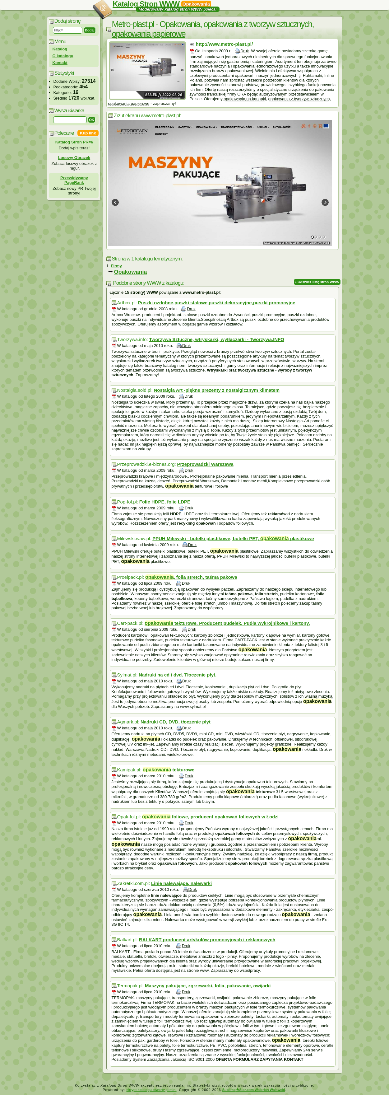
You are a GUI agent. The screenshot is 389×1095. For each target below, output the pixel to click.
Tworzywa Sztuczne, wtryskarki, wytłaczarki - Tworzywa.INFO (216, 339)
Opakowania (130, 272)
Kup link (88, 133)
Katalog (60, 49)
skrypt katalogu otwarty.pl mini (151, 1090)
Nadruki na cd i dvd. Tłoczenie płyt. (177, 674)
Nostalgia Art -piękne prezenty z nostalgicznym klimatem (217, 390)
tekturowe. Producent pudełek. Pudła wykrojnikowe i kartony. (227, 623)
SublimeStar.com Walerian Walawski (253, 1090)
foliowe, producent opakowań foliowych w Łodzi (210, 816)
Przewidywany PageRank (74, 180)
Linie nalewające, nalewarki (181, 883)
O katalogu (63, 56)
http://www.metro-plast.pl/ (224, 44)
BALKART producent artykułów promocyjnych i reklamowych (207, 939)
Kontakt (60, 62)
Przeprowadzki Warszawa (205, 464)
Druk (244, 51)
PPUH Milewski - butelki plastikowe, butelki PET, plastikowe (233, 538)
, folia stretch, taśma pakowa (191, 577)
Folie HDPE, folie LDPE (164, 501)
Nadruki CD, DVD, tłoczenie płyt (176, 721)
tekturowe (169, 769)
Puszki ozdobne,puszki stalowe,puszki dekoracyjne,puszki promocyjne (216, 302)
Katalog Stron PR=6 (74, 142)
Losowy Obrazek (74, 157)
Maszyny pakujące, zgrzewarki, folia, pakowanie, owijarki (208, 985)
